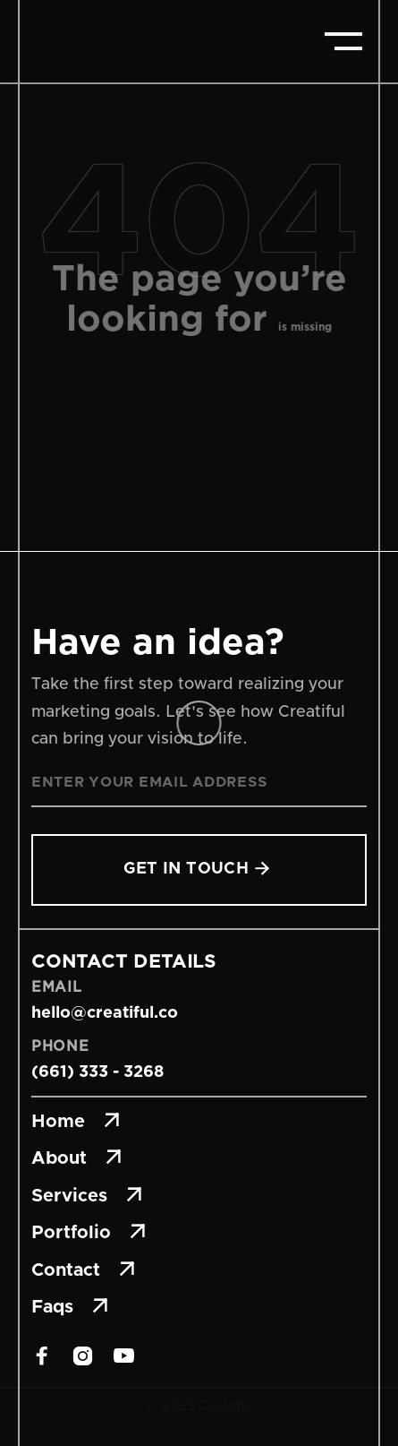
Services (86, 1196)
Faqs (69, 1307)
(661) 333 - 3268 (97, 1072)
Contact (83, 1270)
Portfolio (88, 1233)
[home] (98, 42)
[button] (343, 41)
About (76, 1158)
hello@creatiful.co (104, 1013)
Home (75, 1121)
